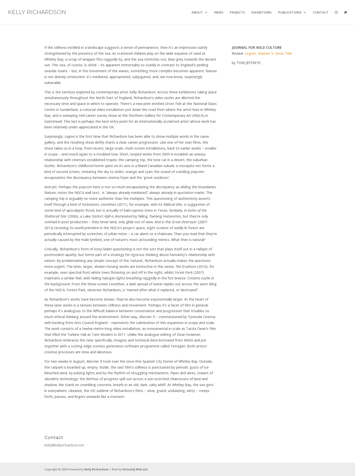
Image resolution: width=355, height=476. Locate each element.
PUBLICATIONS (290, 13)
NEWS (218, 13)
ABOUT (197, 13)
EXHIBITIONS (261, 13)
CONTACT (320, 13)
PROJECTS (237, 13)
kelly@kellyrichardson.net (64, 445)
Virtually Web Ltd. (135, 469)
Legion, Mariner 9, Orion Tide (268, 53)
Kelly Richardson (96, 469)
